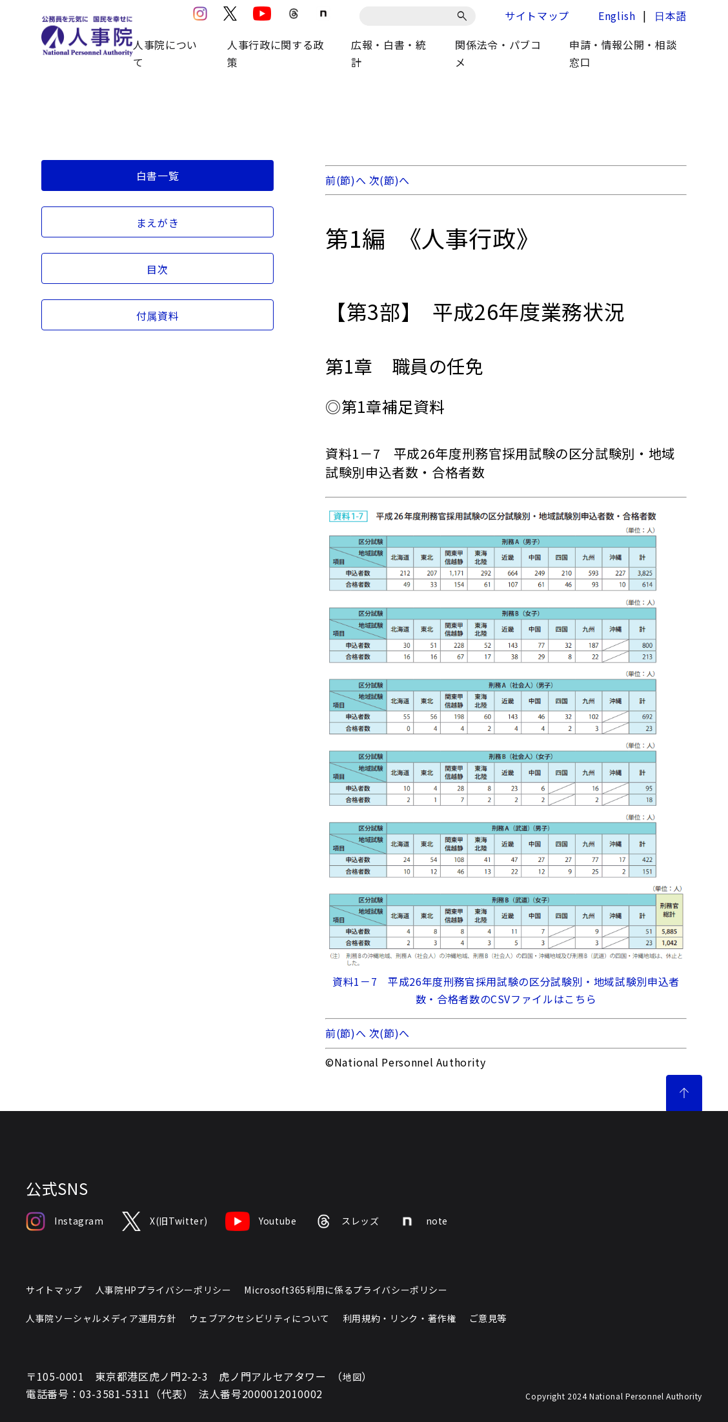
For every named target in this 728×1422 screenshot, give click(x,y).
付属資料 (157, 315)
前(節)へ (345, 180)
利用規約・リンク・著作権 (399, 1318)
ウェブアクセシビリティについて (259, 1318)
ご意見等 (488, 1318)
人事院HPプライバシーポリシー (164, 1289)
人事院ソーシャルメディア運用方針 (101, 1318)
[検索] (464, 16)
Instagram (65, 1221)
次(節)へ (389, 180)
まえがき (157, 222)
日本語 (670, 15)
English (616, 15)
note (423, 1221)
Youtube (260, 1221)
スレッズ (347, 1221)
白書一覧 (157, 175)
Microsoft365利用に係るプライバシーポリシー (345, 1289)
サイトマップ (537, 15)
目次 (157, 269)
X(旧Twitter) (164, 1221)
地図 (352, 1376)
